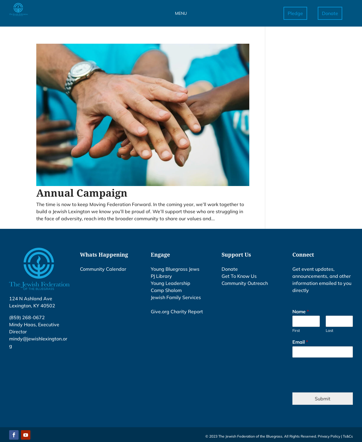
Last (329, 330)
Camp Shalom (166, 290)
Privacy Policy (329, 436)
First (296, 330)
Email (300, 342)
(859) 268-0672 (27, 317)
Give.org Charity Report (177, 311)
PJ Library (161, 276)
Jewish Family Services (176, 297)
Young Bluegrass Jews (175, 269)
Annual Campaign (81, 193)
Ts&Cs (348, 436)
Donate (330, 13)
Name (300, 311)
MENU (181, 13)
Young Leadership (170, 283)
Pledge (295, 13)
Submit (322, 399)
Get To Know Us (239, 276)
